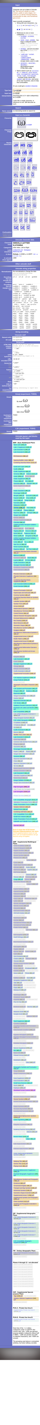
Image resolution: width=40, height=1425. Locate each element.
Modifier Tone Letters (20, 741)
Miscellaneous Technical (21, 618)
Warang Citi (17, 997)
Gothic (28, 874)
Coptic (16, 668)
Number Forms (18, 610)
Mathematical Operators (21, 615)
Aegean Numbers (19, 857)
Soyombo (16, 1006)
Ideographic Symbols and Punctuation (25, 1074)
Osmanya (29, 884)
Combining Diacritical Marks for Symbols (26, 604)
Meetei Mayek (18, 785)
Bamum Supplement (20, 1055)
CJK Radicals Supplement (21, 684)
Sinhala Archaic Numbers (21, 970)
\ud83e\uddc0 (26, 59)
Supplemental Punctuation (22, 680)
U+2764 (23, 38)
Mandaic (29, 490)
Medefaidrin (17, 1067)
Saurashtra (17, 753)
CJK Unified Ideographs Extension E (25, 1238)
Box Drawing (17, 627)
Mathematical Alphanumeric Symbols (25, 1123)
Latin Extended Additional (21, 591)
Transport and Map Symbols (22, 1195)
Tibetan (26, 517)
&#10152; (24, 65)
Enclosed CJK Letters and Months (24, 714)
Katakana (29, 698)
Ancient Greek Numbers (21, 860)
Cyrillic (16, 476)
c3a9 (27, 41)
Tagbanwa (27, 540)
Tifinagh (16, 673)
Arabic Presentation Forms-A (22, 811)
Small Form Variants (20, 823)
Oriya (28, 505)
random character (31, 89)
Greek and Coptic (19, 473)
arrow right (21, 78)
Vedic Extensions (19, 576)
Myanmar (16, 519)
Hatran (16, 905)
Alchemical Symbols (20, 1197)
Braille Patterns (18, 645)
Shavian (16, 884)
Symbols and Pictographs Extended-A (25, 1211)
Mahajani (28, 965)
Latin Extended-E (19, 780)
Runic (27, 535)
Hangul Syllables (19, 787)
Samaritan (17, 490)
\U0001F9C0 (25, 61)
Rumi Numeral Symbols (21, 949)
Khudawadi (28, 975)
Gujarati (16, 505)
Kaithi (15, 961)
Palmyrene (17, 901)
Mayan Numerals (19, 1113)
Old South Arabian (19, 917)
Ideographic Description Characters (24, 691)
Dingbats (16, 637)
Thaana (16, 488)
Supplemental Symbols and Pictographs (26, 1204)
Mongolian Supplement (21, 987)
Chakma (16, 965)
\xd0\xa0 (24, 55)
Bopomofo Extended (20, 707)
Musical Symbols (19, 1106)
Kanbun (16, 705)
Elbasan (27, 886)
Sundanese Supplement (21, 574)
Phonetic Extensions (20, 581)
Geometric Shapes (19, 632)
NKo (26, 488)
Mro (15, 1057)
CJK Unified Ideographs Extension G (25, 1259)
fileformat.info (17, 254)
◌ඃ (23, 170)
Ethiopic (16, 524)
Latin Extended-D (19, 744)
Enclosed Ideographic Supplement (24, 1181)
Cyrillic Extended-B (19, 737)
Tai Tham (29, 556)
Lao (15, 517)
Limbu (15, 549)
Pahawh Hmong (18, 1062)
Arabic (16, 483)
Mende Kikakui (18, 1143)
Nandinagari (17, 1001)
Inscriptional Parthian (20, 929)
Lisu (29, 732)
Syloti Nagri (17, 746)
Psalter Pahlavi (18, 934)
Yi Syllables (17, 729)
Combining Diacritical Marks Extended (25, 558)
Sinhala (16, 514)
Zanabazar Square (19, 1004)
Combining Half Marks (20, 818)
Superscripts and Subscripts (22, 599)
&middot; (24, 67)
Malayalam (17, 512)
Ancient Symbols (19, 862)
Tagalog (16, 538)
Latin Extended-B (19, 459)
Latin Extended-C (19, 666)
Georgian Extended (19, 572)
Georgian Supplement (20, 671)
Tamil (15, 507)
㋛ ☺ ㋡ (20, 25)
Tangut (16, 1078)
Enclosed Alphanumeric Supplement (24, 1177)
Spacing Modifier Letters (21, 467)
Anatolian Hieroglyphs (20, 1050)
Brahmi (28, 958)
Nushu (16, 1092)
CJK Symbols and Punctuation (23, 695)
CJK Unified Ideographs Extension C (25, 1230)
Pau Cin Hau (17, 1009)
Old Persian (17, 879)
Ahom (15, 992)
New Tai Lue (17, 551)
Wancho (29, 1139)
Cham (15, 768)
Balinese (16, 562)
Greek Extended (19, 593)
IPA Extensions (18, 463)
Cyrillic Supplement (19, 478)
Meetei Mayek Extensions (21, 775)
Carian (16, 869)
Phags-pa (17, 751)
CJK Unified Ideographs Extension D (25, 1234)
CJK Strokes (17, 710)
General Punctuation (20, 597)
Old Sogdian (17, 953)
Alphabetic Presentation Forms (23, 809)
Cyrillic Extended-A (19, 678)
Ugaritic (30, 876)
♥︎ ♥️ (26, 29)
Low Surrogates (18, 798)
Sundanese (17, 564)
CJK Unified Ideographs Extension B (25, 1224)
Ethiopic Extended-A (20, 777)
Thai (28, 514)
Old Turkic (29, 937)
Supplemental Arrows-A (21, 643)
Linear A (29, 891)
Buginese (16, 556)
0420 (22, 41)
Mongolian (29, 542)
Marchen (30, 1013)
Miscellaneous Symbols (21, 635)
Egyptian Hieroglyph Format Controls (25, 1044)
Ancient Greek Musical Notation (23, 1108)
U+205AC (24, 36)
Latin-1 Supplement (19, 454)
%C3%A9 (23, 49)
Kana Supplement (19, 1085)
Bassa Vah (17, 1060)
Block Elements (18, 630)
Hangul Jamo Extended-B (21, 789)
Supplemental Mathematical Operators (25, 654)
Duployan (16, 1095)
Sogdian (16, 956)
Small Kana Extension (20, 1090)
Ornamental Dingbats (20, 1192)
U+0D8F (29, 127)
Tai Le (26, 549)
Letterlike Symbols (19, 608)
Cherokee (17, 529)
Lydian (16, 908)
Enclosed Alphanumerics (21, 625)
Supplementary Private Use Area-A (24, 1317)
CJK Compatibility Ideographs (23, 806)
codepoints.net (18, 253)
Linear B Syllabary (19, 852)
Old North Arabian (19, 920)
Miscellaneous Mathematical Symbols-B (26, 650)
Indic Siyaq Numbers (20, 1151)
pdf (25, 452)
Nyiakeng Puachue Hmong (22, 1136)
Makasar (29, 1023)
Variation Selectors (19, 814)
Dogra (15, 994)
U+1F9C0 (31, 36)
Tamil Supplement (19, 1028)
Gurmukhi (29, 502)
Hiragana (16, 698)
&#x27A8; (32, 65)
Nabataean (17, 903)
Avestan (16, 927)
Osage (16, 886)
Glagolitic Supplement (20, 1131)
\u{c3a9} (24, 57)
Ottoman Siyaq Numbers (21, 1155)
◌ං (16, 170)
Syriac (27, 483)
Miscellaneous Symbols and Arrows (24, 658)
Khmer (16, 542)
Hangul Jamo (18, 522)
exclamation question (29, 76)
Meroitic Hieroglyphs (20, 910)
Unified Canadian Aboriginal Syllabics (25, 531)
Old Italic (16, 874)
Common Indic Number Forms (23, 749)
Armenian (17, 481)
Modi (28, 985)
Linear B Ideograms (20, 855)
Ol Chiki (27, 567)
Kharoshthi (17, 915)
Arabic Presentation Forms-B (22, 826)
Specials (16, 832)
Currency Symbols (19, 602)
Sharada (16, 968)
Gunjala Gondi (18, 1021)
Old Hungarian (18, 941)
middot (19, 82)
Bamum (16, 739)
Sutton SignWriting (19, 1126)
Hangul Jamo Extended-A (21, 761)
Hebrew (29, 481)
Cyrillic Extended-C (19, 569)
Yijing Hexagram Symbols (21, 725)
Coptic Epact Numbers (20, 872)
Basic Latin (17, 452)
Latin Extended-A (19, 456)
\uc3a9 (31, 55)
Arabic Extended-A (19, 497)
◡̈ (30, 29)
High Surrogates (19, 793)
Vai (15, 734)
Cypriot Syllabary (19, 896)
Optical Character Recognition (23, 622)
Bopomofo (17, 700)
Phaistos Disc (18, 864)
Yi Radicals (17, 732)
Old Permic (17, 876)
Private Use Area (19, 802)
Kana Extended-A (19, 1087)
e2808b (32, 41)
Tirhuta (27, 980)
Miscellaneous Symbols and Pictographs (26, 1186)
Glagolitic (16, 663)
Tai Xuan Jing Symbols (20, 1115)
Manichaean (17, 925)
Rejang (28, 758)
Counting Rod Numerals (21, 1118)
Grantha (16, 977)
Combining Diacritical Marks (22, 469)
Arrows (16, 613)
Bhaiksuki (17, 1013)
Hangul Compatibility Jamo (22, 703)
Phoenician (28, 905)
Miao (27, 1069)
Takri (15, 989)
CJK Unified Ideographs (21, 727)
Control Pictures (18, 620)
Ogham (16, 535)
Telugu (27, 507)
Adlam (28, 1146)
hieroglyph (31, 78)
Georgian (30, 519)
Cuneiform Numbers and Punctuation (25, 1033)
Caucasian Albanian (20, 888)
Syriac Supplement (19, 493)
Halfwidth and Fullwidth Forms (23, 828)
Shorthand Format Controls (22, 1097)
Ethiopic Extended (19, 675)
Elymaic (16, 958)
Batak (29, 564)
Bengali (16, 502)
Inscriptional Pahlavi (20, 932)
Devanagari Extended (20, 756)
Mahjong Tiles (18, 1168)
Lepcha (16, 567)
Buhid (15, 540)
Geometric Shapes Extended (22, 1200)
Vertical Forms (18, 816)
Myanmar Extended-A (20, 770)
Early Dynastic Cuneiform (21, 1037)
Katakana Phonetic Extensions (23, 712)
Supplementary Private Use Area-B (24, 1326)
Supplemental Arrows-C (21, 1202)
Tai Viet (16, 773)
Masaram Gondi (18, 1018)
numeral (25, 75)
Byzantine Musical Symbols (22, 1103)
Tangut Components (20, 1080)
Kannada (16, 509)
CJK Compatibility (19, 718)
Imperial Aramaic (19, 898)
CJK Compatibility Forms (21, 821)
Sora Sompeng (18, 963)
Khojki (15, 973)
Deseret (28, 881)
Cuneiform (17, 1030)
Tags (15, 1303)
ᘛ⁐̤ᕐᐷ (30, 25)
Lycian (29, 867)
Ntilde (28, 82)
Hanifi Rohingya (18, 944)
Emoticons (17, 1190)
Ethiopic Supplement (20, 527)
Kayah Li (16, 758)
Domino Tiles (18, 1170)
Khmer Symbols (18, 553)
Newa (15, 980)
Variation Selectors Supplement (23, 1305)
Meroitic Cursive (18, 912)
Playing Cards (18, 1173)
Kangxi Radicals (18, 687)
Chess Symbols (18, 1208)
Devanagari (17, 500)
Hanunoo (28, 538)
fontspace (27, 253)
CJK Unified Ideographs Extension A (24, 721)
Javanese (17, 763)
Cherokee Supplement (20, 782)
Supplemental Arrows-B (21, 648)
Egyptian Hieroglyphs (20, 1041)
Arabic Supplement (19, 485)
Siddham (16, 985)
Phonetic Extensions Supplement (24, 583)
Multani (16, 975)
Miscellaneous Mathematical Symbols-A (26, 639)
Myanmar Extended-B (20, 765)
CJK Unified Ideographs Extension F (25, 1242)
